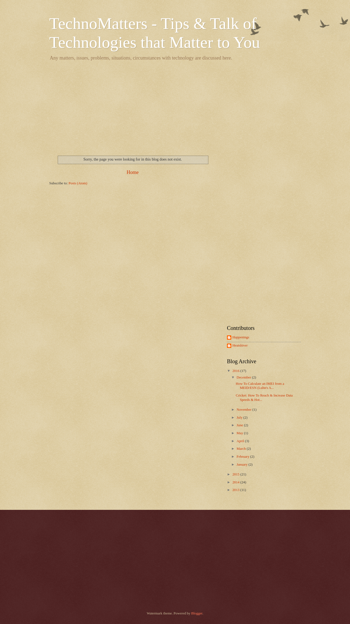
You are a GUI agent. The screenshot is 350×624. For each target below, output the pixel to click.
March (242, 449)
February (243, 457)
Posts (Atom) (78, 183)
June (240, 425)
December (244, 377)
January (242, 464)
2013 (236, 490)
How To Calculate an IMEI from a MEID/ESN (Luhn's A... (260, 386)
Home (133, 172)
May (240, 433)
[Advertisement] (175, 106)
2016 (236, 371)
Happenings (240, 337)
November (244, 410)
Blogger (196, 613)
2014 (236, 482)
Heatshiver (240, 345)
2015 (236, 474)
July (240, 417)
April (241, 441)
